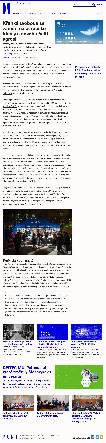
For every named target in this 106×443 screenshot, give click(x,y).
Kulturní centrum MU (51, 100)
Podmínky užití (44, 438)
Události (15, 13)
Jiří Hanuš (16, 126)
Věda (29, 13)
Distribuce (29, 438)
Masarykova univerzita (32, 435)
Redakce (22, 438)
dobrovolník (22, 312)
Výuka (52, 13)
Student (43, 13)
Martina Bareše (10, 106)
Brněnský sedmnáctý (12, 267)
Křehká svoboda (24, 67)
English (100, 4)
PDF (35, 438)
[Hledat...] (84, 5)
